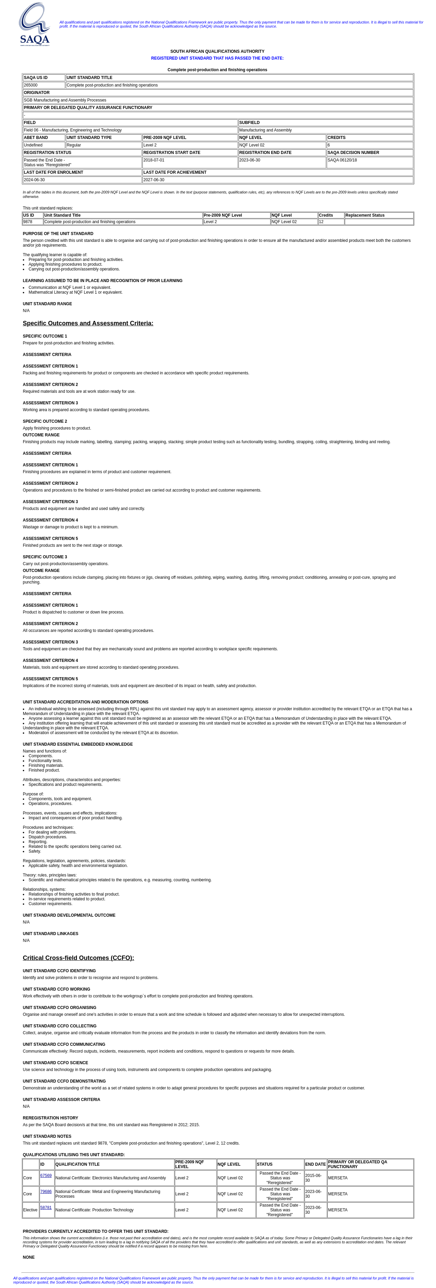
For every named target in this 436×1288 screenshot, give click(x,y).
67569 (45, 1175)
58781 (45, 1207)
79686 (45, 1191)
